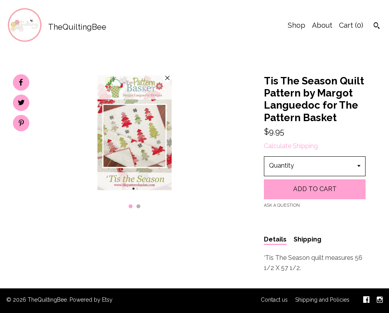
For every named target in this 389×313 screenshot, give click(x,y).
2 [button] (138, 206)
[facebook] (366, 300)
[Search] (377, 26)
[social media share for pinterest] (21, 124)
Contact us (274, 300)
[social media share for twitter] (21, 103)
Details (275, 239)
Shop (296, 25)
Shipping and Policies (322, 300)
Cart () (351, 25)
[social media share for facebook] (21, 82)
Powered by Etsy (91, 300)
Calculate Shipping (291, 146)
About (322, 25)
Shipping (307, 239)
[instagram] (380, 300)
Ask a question (282, 205)
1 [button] (131, 206)
